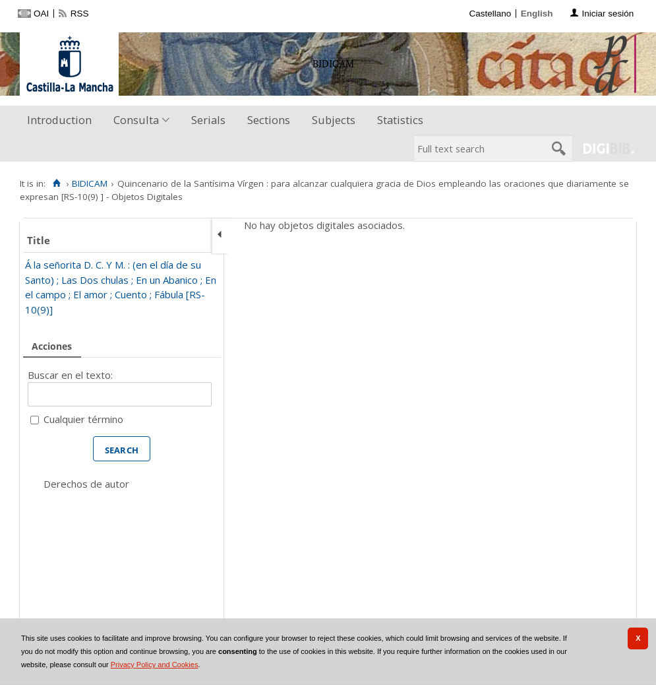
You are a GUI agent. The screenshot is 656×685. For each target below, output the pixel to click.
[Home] (56, 183)
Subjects (333, 119)
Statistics (400, 119)
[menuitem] (62, 120)
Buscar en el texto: (70, 374)
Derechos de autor (86, 483)
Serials (208, 119)
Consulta (136, 119)
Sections (268, 119)
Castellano (490, 13)
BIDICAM (89, 183)
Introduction (59, 119)
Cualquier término (83, 419)
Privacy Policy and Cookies (154, 665)
